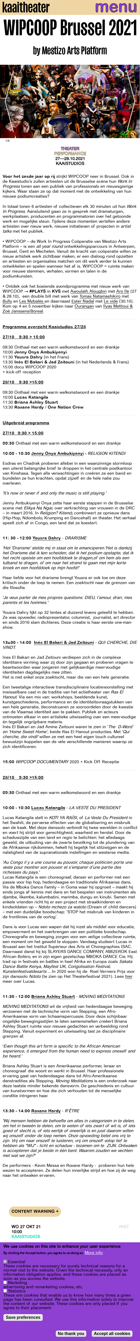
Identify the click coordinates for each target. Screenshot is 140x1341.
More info (94, 1253)
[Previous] (8, 101)
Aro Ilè (122, 291)
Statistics (17, 1291)
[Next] (132, 101)
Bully (7, 301)
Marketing (17, 1282)
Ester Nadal (82, 301)
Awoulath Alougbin (88, 291)
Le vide (111, 301)
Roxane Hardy (46, 1111)
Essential (16, 1261)
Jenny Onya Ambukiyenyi (57, 453)
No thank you (71, 1333)
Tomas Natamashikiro (100, 296)
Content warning (34, 1211)
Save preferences (23, 1317)
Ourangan (84, 306)
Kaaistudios (70, 163)
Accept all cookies (112, 1333)
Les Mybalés (32, 301)
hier (128, 976)
